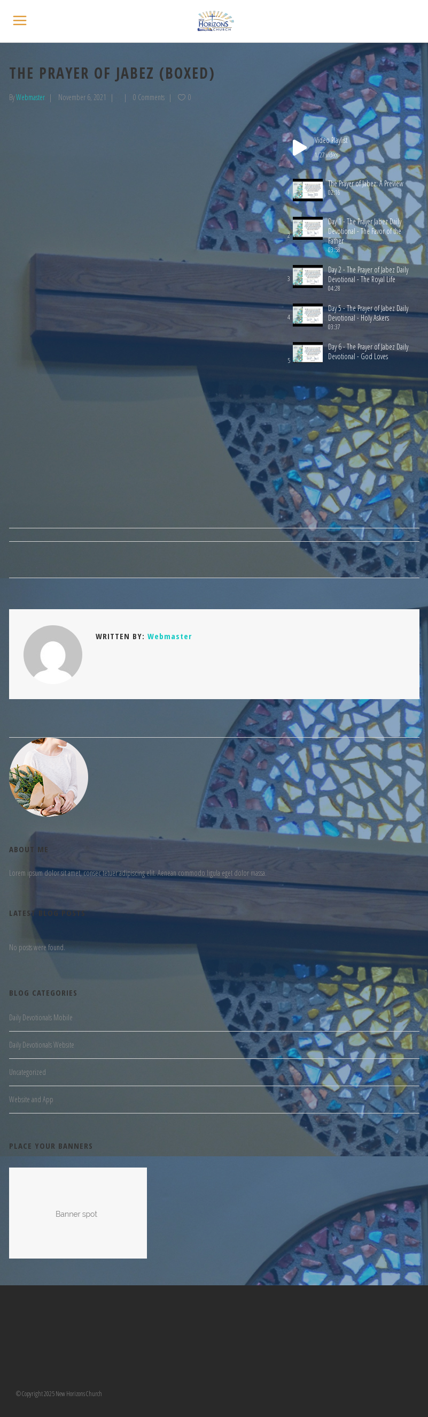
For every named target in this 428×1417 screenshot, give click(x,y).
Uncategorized (27, 1072)
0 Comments (149, 97)
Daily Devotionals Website (41, 1045)
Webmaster (30, 97)
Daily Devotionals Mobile (41, 1017)
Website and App (31, 1099)
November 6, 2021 (82, 97)
